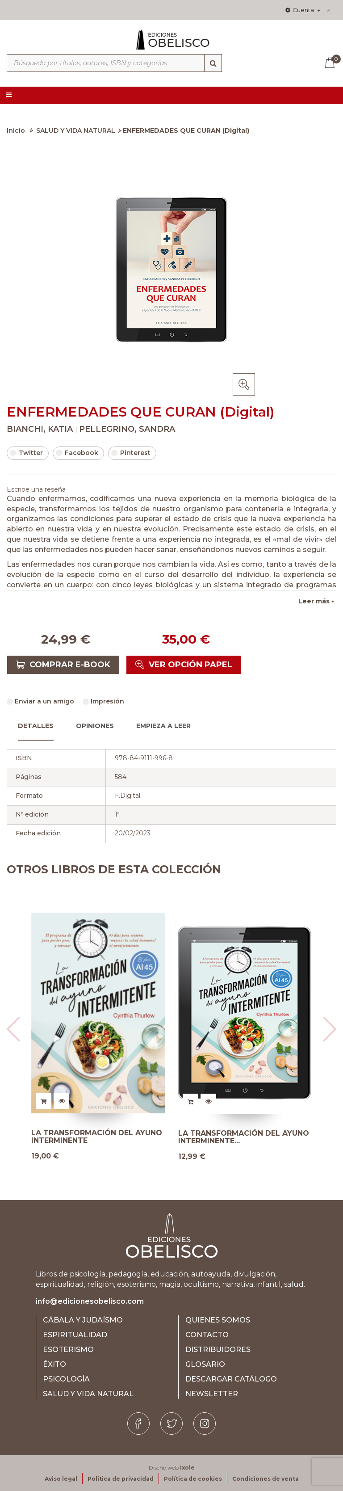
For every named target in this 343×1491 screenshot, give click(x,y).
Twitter (26, 453)
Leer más (314, 601)
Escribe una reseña (36, 489)
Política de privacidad (121, 1478)
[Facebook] (138, 1423)
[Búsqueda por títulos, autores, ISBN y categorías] (114, 63)
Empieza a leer (163, 726)
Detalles (36, 726)
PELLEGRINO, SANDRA (127, 429)
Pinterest (131, 453)
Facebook (77, 453)
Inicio (16, 130)
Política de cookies (193, 1478)
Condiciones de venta (265, 1478)
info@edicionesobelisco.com (90, 1301)
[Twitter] (171, 1423)
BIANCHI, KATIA (41, 429)
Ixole (187, 1467)
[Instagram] (204, 1423)
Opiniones (95, 726)
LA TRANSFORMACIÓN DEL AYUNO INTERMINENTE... (243, 1137)
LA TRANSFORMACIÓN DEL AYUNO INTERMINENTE (96, 1137)
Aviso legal (61, 1478)
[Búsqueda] (213, 63)
